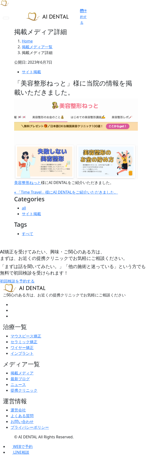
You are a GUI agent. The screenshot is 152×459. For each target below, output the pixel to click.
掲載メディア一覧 (37, 46)
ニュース (18, 384)
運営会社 (18, 410)
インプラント (22, 353)
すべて (27, 233)
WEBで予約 (20, 446)
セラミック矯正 (24, 341)
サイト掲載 (31, 71)
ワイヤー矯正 (22, 347)
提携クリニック (24, 390)
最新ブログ (20, 378)
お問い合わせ (22, 421)
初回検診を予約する (17, 281)
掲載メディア (22, 373)
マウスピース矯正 (26, 336)
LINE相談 (18, 452)
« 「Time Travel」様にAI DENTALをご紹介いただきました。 (66, 192)
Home (27, 41)
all (24, 208)
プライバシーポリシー (30, 427)
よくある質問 (22, 415)
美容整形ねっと (27, 182)
